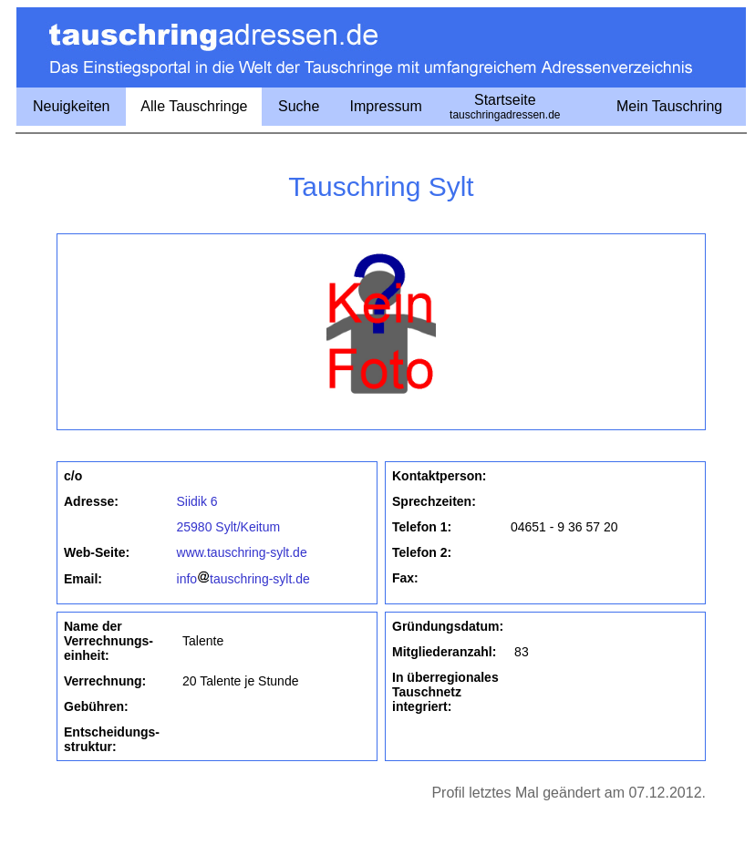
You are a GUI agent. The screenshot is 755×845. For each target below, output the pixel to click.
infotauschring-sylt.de (243, 579)
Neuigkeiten (71, 106)
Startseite (505, 106)
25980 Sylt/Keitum (229, 527)
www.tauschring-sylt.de (242, 552)
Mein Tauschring (669, 106)
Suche (298, 106)
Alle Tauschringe (193, 106)
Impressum (386, 106)
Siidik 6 (197, 501)
